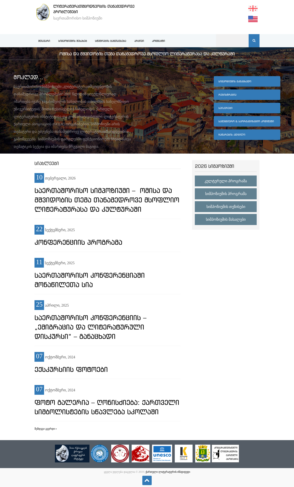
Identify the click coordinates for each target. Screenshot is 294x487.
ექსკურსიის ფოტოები (71, 369)
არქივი (139, 41)
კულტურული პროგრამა (226, 181)
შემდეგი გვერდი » (45, 428)
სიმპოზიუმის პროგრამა (226, 194)
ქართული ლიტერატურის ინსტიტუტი (168, 471)
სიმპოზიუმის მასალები (226, 219)
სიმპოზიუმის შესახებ (72, 41)
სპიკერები (225, 108)
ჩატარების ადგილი (231, 134)
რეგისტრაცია (227, 94)
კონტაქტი (158, 41)
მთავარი (44, 41)
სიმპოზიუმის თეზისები (225, 207)
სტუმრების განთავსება (110, 41)
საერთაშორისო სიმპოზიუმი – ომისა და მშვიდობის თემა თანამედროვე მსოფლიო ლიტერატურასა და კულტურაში (106, 199)
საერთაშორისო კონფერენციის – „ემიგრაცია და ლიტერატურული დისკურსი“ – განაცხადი (90, 327)
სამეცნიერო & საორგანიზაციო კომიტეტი (246, 121)
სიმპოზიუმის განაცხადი (234, 81)
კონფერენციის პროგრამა (78, 242)
